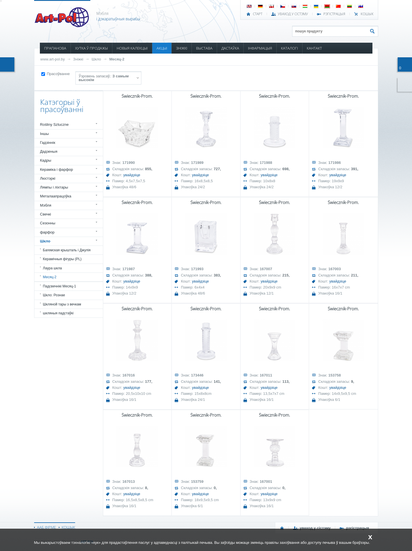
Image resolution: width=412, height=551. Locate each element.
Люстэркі (47, 178)
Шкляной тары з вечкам (62, 304)
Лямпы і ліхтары (54, 187)
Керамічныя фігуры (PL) (62, 259)
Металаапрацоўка (55, 196)
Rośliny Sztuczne (54, 124)
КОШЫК (367, 14)
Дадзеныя (48, 151)
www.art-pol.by (52, 59)
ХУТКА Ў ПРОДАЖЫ (91, 48)
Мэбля (45, 205)
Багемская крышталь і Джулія (67, 250)
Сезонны (47, 223)
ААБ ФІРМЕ (46, 527)
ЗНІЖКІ (181, 48)
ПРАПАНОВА (55, 48)
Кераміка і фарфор (56, 169)
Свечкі (45, 214)
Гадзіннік (47, 142)
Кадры (45, 160)
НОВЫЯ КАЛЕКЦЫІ (132, 48)
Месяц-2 (116, 59)
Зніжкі (78, 59)
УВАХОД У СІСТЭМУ (293, 14)
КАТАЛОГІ (289, 48)
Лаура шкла (52, 268)
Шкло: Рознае (54, 295)
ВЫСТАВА (204, 48)
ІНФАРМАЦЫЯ (260, 48)
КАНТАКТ (314, 48)
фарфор (47, 232)
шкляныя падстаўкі (58, 313)
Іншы (44, 134)
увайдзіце (131, 175)
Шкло (96, 59)
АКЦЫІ (162, 48)
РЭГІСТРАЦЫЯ (334, 14)
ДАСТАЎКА (230, 48)
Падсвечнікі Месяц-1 (59, 286)
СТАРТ (257, 14)
